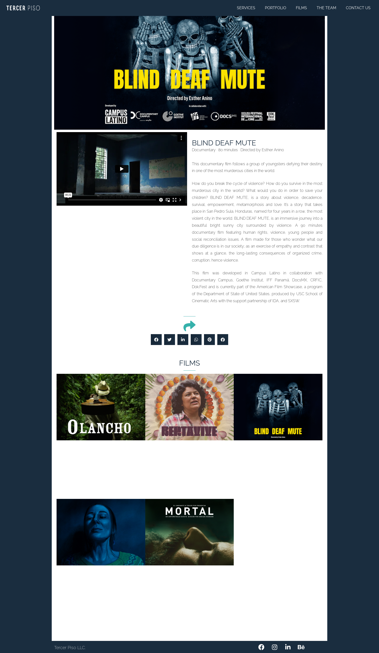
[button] (156, 339)
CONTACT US (358, 8)
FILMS (301, 8)
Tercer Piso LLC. (70, 647)
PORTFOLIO (275, 8)
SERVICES (246, 8)
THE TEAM (326, 8)
